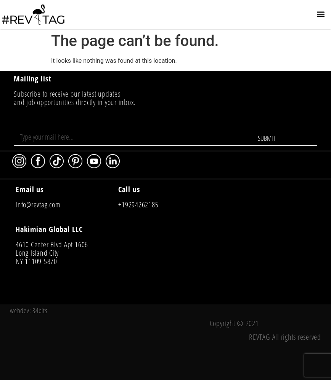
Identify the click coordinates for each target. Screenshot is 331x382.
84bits (40, 310)
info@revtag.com (38, 204)
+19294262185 (138, 204)
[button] (321, 14)
